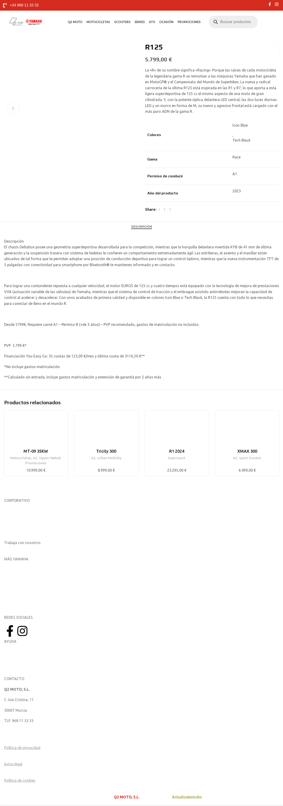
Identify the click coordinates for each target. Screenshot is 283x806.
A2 (35, 458)
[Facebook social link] (159, 209)
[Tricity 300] (106, 430)
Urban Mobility (109, 458)
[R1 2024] (177, 430)
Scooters (122, 22)
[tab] (141, 227)
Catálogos (12, 532)
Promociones (189, 22)
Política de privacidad (22, 748)
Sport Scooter (250, 458)
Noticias (11, 521)
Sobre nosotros (17, 511)
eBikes (140, 22)
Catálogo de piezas (20, 662)
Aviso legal (13, 764)
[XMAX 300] (247, 430)
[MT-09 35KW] (36, 430)
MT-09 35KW (36, 451)
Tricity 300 (106, 451)
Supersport (177, 458)
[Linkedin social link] (170, 209)
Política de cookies (20, 780)
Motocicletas (98, 22)
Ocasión (166, 22)
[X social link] (164, 209)
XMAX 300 (247, 451)
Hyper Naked (49, 458)
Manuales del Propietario (25, 652)
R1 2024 (176, 451)
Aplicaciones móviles (21, 569)
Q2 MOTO (75, 22)
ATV (152, 22)
